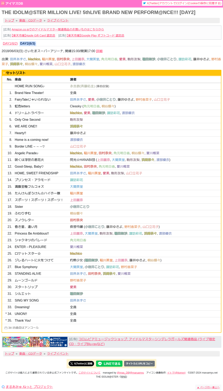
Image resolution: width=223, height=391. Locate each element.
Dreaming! (22, 307)
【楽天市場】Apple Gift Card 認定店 (33, 35)
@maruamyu (137, 372)
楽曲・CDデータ (30, 20)
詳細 (99, 51)
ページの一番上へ (208, 387)
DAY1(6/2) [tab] (10, 43)
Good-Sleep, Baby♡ (29, 166)
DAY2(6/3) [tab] (27, 43)
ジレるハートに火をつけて (34, 260)
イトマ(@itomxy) (176, 372)
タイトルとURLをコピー (139, 363)
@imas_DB (123, 372)
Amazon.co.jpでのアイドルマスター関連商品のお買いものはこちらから (58, 29)
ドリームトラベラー (29, 113)
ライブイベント (58, 20)
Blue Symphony (26, 267)
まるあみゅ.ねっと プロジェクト (29, 387)
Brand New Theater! (29, 93)
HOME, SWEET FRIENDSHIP (36, 173)
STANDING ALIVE (28, 273)
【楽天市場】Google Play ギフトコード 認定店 (95, 35)
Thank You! (23, 320)
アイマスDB (14, 3)
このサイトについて (90, 372)
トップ (9, 20)
